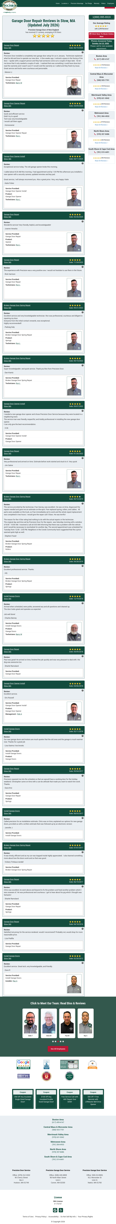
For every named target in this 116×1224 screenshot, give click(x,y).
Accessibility (53, 1217)
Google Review (55, 1210)
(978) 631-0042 (58, 1137)
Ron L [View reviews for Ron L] (18, 136)
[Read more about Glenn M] (49, 1023)
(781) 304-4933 (58, 1145)
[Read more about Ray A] (86, 1023)
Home (58, 3)
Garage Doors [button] (55, 10)
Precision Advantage (77, 3)
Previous (25, 1023)
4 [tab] (61, 1042)
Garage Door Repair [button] (68, 10)
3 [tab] (58, 1042)
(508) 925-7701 (58, 1130)
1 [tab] (53, 1042)
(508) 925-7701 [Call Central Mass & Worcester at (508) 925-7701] (101, 80)
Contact (101, 10)
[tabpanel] (30, 1023)
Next (90, 1023)
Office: (21, 1175)
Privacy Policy (40, 1217)
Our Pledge (88, 3)
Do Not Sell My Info (68, 1217)
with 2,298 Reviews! (101, 29)
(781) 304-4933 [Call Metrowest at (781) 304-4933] (101, 116)
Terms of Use (28, 1217)
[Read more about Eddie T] (30, 1023)
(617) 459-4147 (58, 1122)
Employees (110, 3)
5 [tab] (63, 1042)
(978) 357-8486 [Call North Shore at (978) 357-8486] (101, 134)
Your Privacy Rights (85, 1217)
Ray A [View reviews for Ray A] (15, 981)
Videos (103, 3)
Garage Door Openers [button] (84, 10)
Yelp (61, 1210)
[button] (101, 66)
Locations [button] (65, 3)
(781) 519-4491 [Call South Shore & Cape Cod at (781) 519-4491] (101, 152)
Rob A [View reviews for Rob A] (19, 714)
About (95, 10)
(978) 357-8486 (58, 1152)
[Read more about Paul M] (67, 1023)
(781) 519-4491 (58, 1159)
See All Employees (58, 1049)
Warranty (96, 3)
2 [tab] (55, 1042)
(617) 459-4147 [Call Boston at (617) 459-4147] (101, 59)
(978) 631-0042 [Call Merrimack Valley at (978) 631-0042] (101, 98)
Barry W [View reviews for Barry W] (19, 83)
